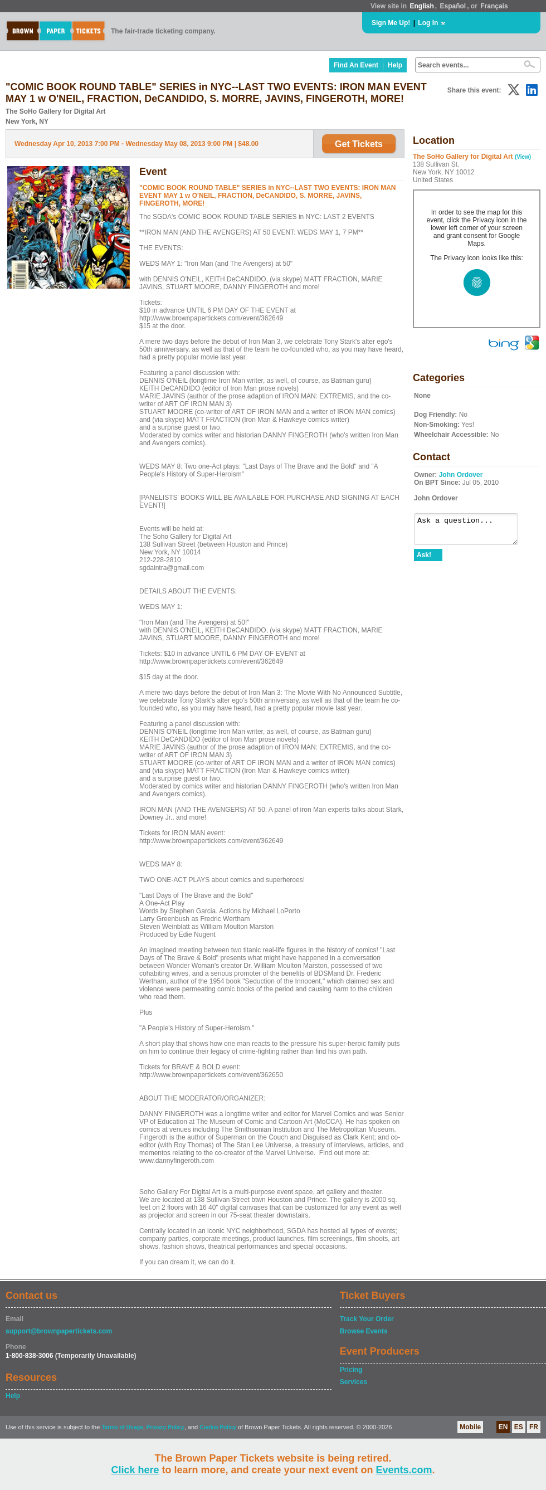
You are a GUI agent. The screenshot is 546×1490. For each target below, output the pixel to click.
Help (395, 65)
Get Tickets (359, 144)
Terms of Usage (122, 1427)
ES (518, 1427)
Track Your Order (367, 1319)
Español (453, 6)
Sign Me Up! (391, 23)
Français (494, 6)
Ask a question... (471, 531)
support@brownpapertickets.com (59, 1331)
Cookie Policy (217, 1427)
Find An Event (356, 65)
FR (533, 1427)
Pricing (351, 1370)
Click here (135, 1470)
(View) (523, 157)
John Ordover (461, 475)
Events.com (404, 1470)
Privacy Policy (165, 1427)
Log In (428, 23)
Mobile (470, 1427)
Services (353, 1382)
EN (503, 1427)
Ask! (424, 560)
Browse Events (364, 1331)
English (421, 6)
